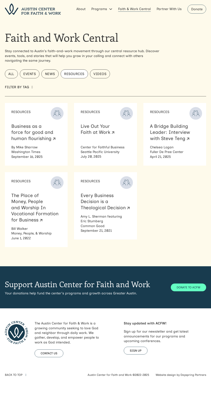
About (80, 9)
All (11, 74)
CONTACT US (49, 353)
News (50, 74)
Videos (99, 74)
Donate (197, 9)
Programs (99, 9)
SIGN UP (135, 350)
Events (29, 74)
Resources (74, 74)
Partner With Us (169, 9)
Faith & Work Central (134, 9)
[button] (105, 87)
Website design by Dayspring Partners (181, 375)
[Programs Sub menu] (110, 9)
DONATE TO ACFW (188, 287)
